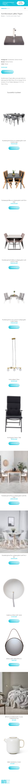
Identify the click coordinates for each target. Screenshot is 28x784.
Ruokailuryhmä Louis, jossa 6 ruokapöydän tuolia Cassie (14, 320)
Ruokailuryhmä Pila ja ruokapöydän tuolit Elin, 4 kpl (14, 496)
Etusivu (3, 16)
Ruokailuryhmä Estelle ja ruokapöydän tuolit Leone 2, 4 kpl (14, 260)
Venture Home (18, 59)
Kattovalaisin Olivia (14, 379)
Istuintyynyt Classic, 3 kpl (14, 437)
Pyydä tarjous (21, 3)
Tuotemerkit (11, 59)
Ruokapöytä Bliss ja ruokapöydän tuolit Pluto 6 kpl (14, 201)
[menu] (25, 8)
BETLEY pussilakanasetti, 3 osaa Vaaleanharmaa (14, 717)
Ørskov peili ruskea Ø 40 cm (14, 658)
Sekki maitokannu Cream (14, 762)
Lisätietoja (7, 71)
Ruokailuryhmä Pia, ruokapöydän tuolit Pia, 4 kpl (14, 556)
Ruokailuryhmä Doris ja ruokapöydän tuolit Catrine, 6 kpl (14, 141)
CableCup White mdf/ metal (14, 615)
